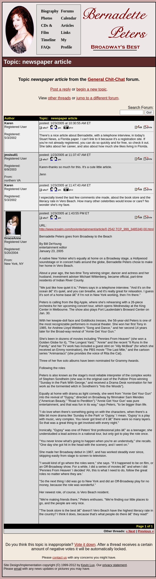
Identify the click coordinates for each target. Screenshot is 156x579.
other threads (59, 98)
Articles (67, 25)
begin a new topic (91, 89)
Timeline (48, 40)
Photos (46, 18)
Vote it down (84, 544)
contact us (59, 557)
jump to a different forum (97, 98)
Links (65, 32)
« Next (130, 531)
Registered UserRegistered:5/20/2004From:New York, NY (15, 251)
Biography (49, 11)
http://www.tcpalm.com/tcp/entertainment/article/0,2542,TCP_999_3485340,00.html (96, 229)
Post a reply (60, 89)
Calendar (68, 18)
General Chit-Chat (106, 79)
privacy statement (114, 565)
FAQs (45, 47)
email (18, 568)
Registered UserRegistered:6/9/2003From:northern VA (15, 167)
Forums (67, 11)
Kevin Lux (88, 565)
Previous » (146, 531)
